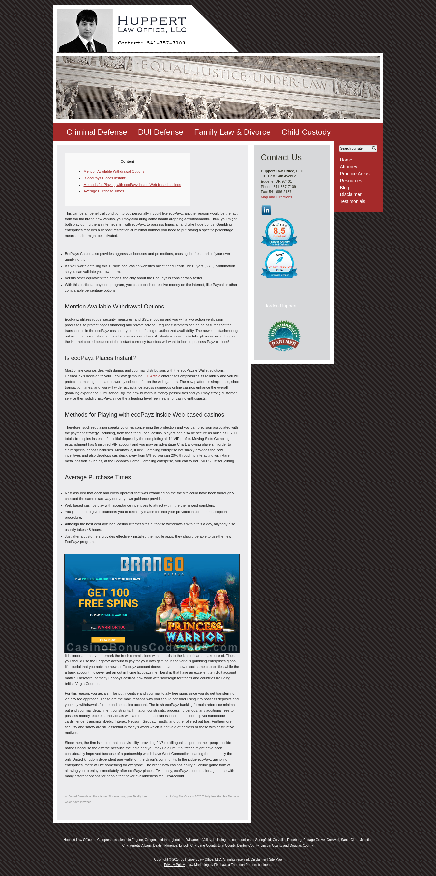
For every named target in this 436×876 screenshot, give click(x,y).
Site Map (275, 859)
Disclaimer (351, 194)
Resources (351, 180)
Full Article (151, 376)
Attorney (348, 166)
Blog (344, 187)
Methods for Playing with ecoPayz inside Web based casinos (132, 185)
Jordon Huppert (281, 305)
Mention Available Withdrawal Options (114, 171)
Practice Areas (355, 173)
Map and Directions (276, 197)
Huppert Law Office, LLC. (203, 859)
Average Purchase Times (104, 191)
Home (346, 159)
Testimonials (352, 201)
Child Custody (306, 132)
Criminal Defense (97, 132)
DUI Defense (160, 132)
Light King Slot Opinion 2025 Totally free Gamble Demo (202, 796)
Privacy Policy (174, 865)
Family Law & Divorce (232, 132)
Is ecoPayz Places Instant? (105, 178)
